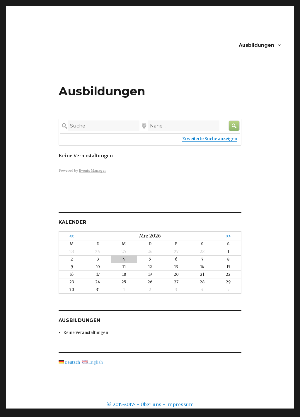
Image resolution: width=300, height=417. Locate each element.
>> (228, 236)
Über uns (150, 404)
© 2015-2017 (119, 404)
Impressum (180, 404)
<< (71, 236)
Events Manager (92, 170)
